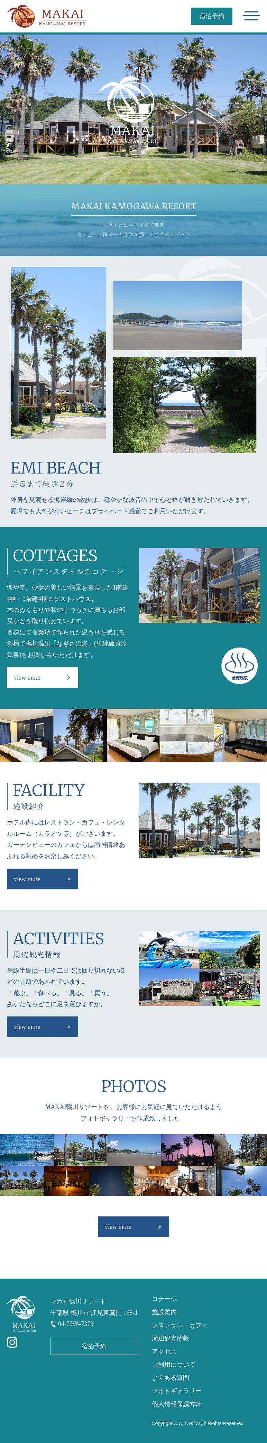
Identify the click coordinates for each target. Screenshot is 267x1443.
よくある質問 (170, 1377)
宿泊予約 (211, 16)
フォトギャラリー (177, 1390)
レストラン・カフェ (180, 1325)
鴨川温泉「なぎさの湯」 (60, 643)
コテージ (164, 1299)
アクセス (164, 1351)
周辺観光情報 (170, 1338)
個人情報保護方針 (177, 1404)
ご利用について (173, 1364)
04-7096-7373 (75, 1323)
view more (27, 677)
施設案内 (164, 1312)
